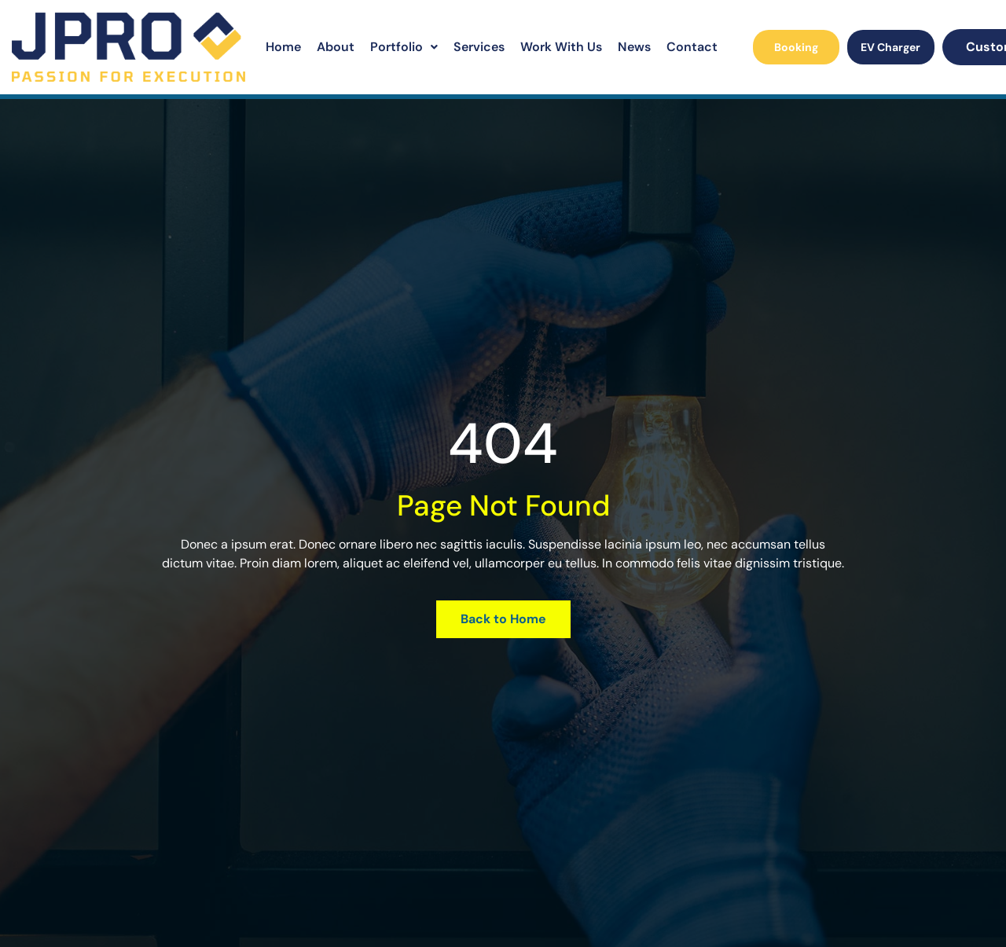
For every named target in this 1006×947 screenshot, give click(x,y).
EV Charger (890, 47)
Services (479, 47)
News (634, 47)
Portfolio (404, 47)
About (335, 47)
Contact (692, 47)
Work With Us (561, 47)
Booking (796, 47)
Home (283, 47)
